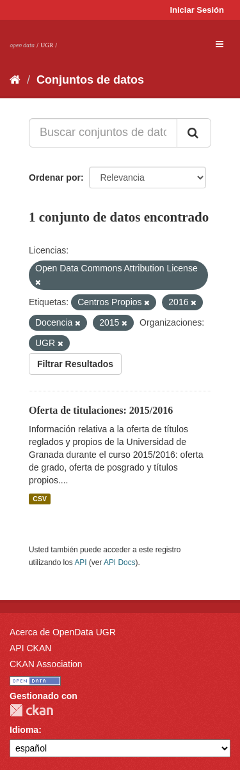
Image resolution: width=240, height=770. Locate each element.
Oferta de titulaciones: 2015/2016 (101, 410)
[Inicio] (15, 79)
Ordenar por (55, 177)
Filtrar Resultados (75, 364)
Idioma (24, 730)
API (80, 562)
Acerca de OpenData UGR (63, 632)
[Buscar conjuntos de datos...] (103, 132)
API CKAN (30, 648)
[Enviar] (194, 132)
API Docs (120, 562)
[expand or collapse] (219, 44)
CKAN (31, 710)
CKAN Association (46, 664)
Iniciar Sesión (197, 10)
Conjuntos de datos (90, 79)
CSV (40, 498)
